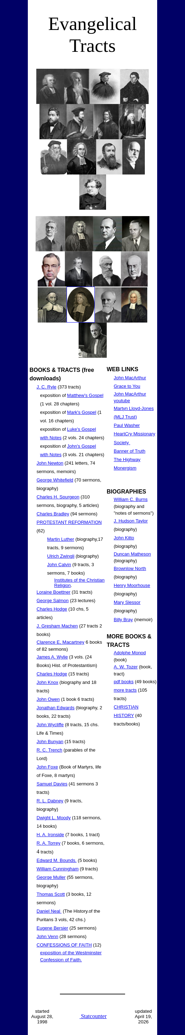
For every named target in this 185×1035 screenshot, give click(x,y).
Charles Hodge (52, 609)
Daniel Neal (49, 911)
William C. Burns (131, 499)
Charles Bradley (53, 513)
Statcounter (94, 1016)
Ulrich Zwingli (60, 556)
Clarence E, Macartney (61, 642)
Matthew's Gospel (85, 395)
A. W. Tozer (126, 666)
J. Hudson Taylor (131, 520)
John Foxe (47, 767)
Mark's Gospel (81, 412)
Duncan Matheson (132, 554)
